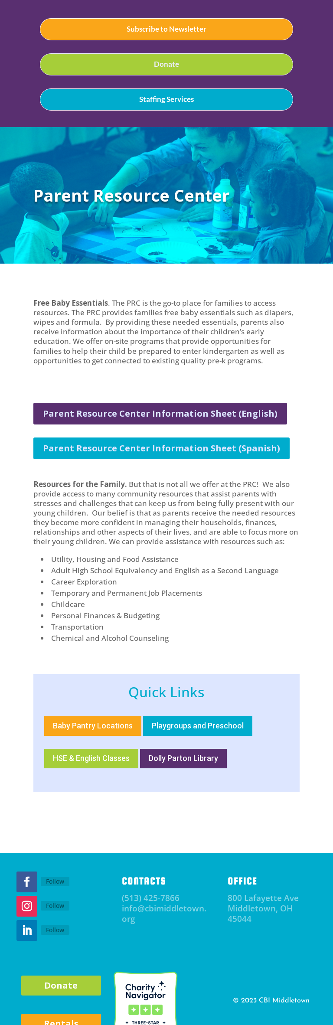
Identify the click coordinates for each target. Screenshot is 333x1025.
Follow (55, 881)
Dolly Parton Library (183, 758)
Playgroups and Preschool (198, 725)
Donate (166, 64)
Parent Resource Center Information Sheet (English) (160, 413)
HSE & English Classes (91, 758)
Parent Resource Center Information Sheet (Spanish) (161, 448)
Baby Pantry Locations (93, 725)
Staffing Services (166, 99)
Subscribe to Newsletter (166, 28)
